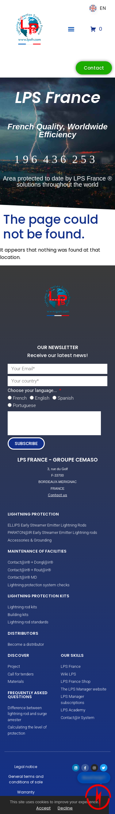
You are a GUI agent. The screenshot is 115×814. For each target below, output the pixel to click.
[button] (71, 29)
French (20, 398)
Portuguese (24, 405)
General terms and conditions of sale (26, 779)
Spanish (66, 398)
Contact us (57, 495)
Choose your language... (33, 390)
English (42, 398)
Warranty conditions (26, 794)
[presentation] (54, 423)
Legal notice (25, 766)
